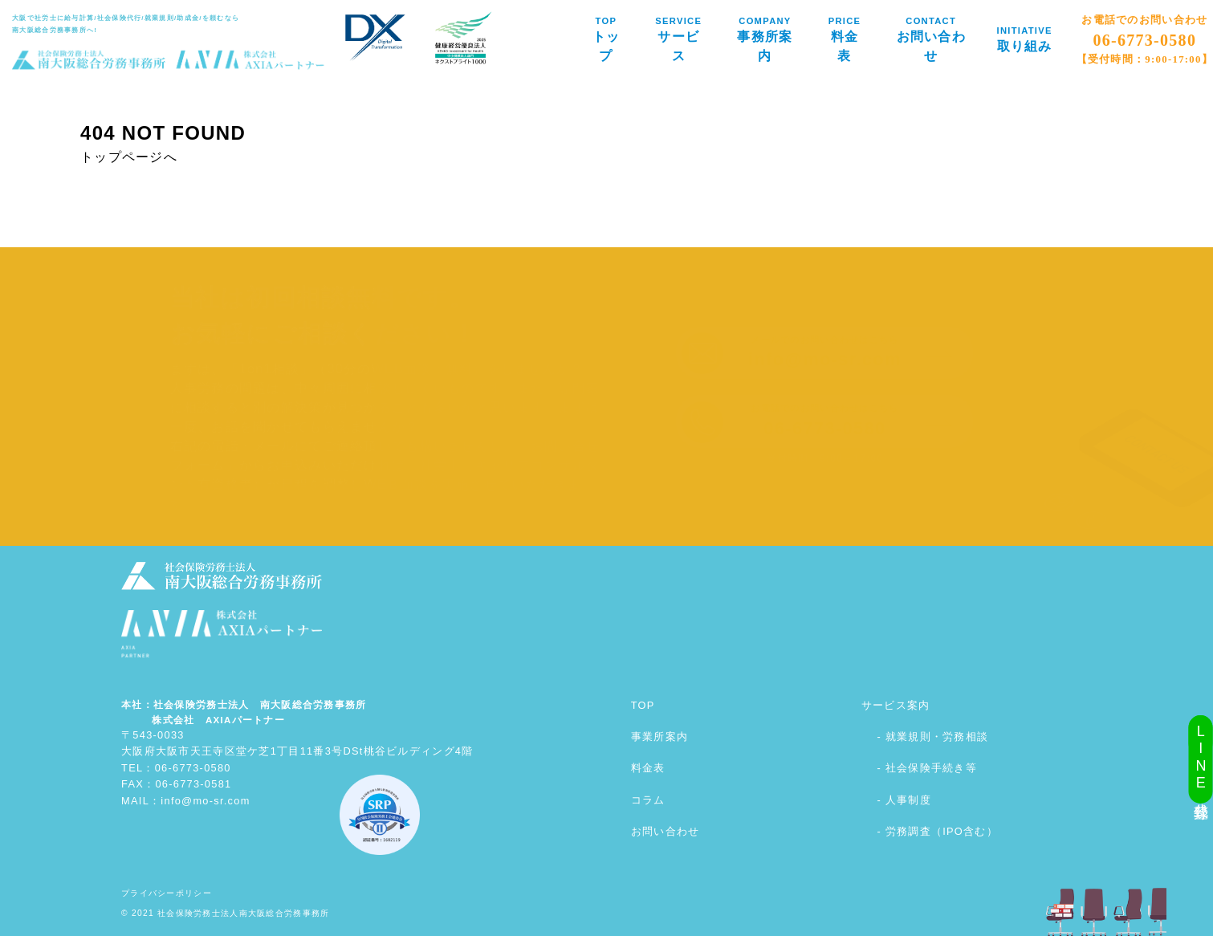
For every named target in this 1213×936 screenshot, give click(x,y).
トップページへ (128, 157)
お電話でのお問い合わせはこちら (824, 420)
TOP (643, 705)
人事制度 (908, 800)
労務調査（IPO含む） (941, 831)
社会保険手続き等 (931, 768)
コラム (648, 800)
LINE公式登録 (1201, 759)
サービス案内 (895, 705)
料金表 (648, 768)
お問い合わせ (665, 831)
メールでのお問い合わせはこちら (825, 352)
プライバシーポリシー (166, 893)
